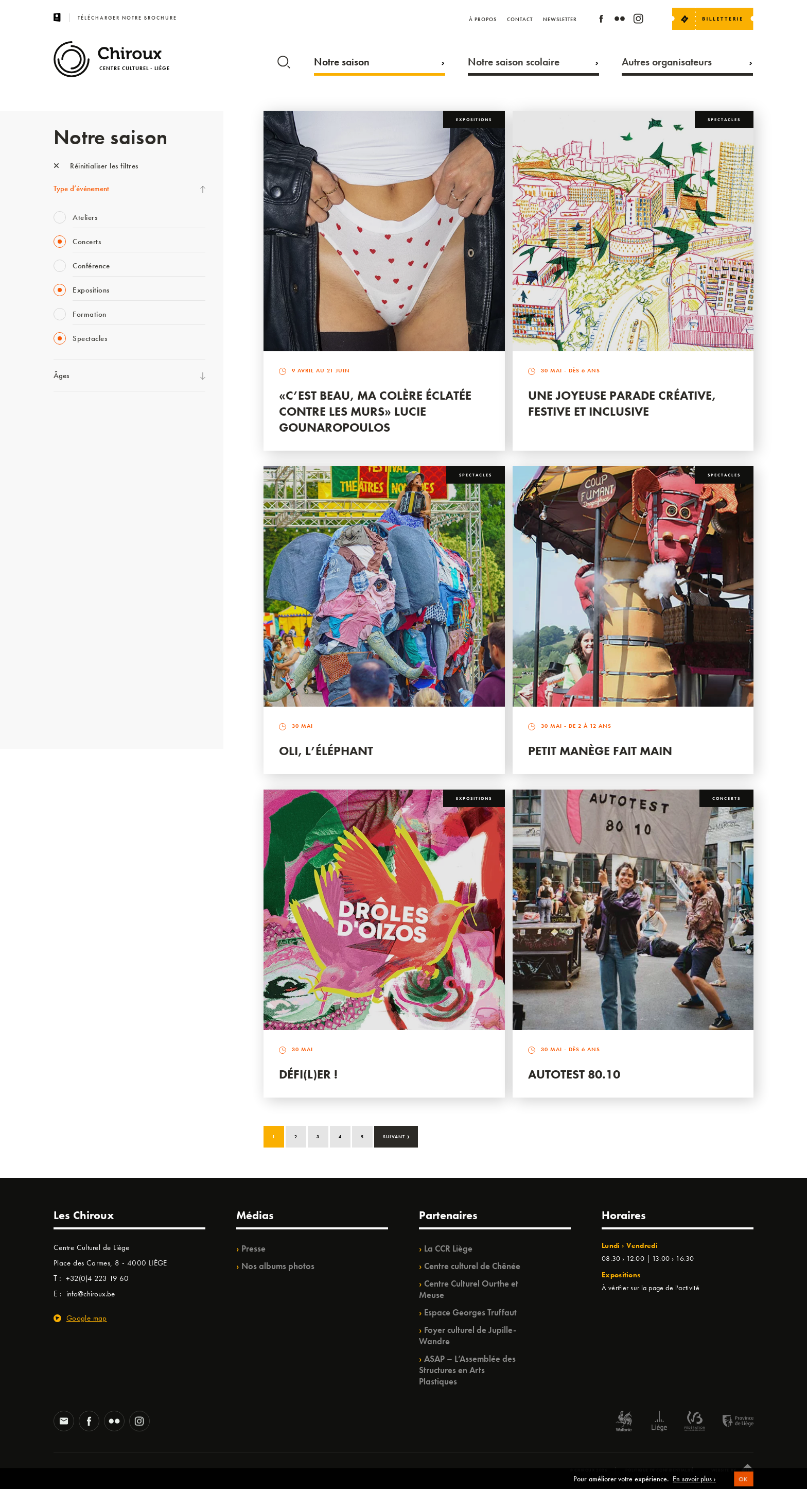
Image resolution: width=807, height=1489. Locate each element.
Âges (61, 375)
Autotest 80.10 (574, 1074)
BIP (58, 544)
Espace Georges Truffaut (470, 1312)
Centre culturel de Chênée (472, 1266)
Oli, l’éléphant (326, 751)
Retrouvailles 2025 (83, 713)
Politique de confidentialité (659, 1470)
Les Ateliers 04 (76, 565)
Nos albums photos (277, 1266)
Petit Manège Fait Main (600, 751)
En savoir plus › (694, 1484)
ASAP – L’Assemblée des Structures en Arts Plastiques (467, 1370)
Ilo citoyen (69, 628)
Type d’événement (81, 188)
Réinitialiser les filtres (96, 166)
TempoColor (72, 649)
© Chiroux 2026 (588, 1470)
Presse (253, 1248)
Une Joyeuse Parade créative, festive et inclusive (622, 403)
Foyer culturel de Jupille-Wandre (467, 1335)
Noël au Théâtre (78, 670)
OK (743, 1484)
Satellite (66, 523)
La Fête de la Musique (87, 438)
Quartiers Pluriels (79, 607)
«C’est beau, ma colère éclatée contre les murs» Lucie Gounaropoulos (375, 411)
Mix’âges (68, 480)
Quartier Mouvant (82, 586)
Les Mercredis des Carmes (93, 459)
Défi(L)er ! (308, 1074)
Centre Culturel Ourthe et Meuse (468, 1289)
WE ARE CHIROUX (84, 692)
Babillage (68, 502)
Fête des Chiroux (79, 417)
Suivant (396, 1136)
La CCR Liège (448, 1248)
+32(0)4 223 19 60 (97, 1278)
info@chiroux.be (90, 1294)
